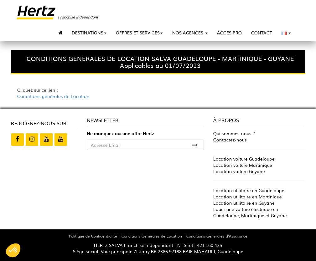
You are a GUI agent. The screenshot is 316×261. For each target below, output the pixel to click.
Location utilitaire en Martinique (247, 196)
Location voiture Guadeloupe (244, 158)
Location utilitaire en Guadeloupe (248, 190)
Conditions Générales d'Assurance (216, 236)
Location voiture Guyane (239, 171)
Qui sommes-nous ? (234, 133)
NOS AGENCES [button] (190, 32)
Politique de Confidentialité (93, 236)
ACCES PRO (229, 32)
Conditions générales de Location (53, 96)
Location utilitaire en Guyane (244, 202)
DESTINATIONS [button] (89, 32)
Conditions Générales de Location (152, 236)
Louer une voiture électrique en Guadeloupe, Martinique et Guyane (250, 212)
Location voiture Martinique (242, 164)
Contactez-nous (230, 139)
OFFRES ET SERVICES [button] (139, 32)
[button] (13, 250)
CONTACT (261, 32)
